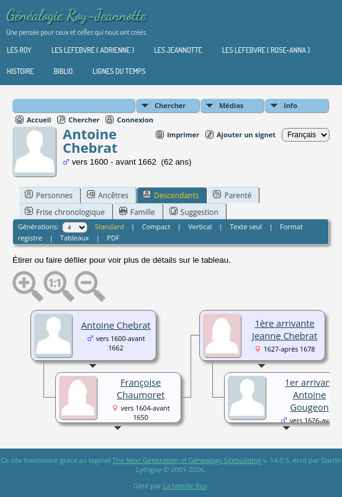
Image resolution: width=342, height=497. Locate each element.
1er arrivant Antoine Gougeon (310, 394)
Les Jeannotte (178, 50)
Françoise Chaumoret (140, 388)
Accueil (39, 119)
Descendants (171, 195)
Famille (137, 211)
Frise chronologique (65, 211)
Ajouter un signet (246, 134)
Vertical (200, 226)
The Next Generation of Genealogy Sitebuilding (186, 460)
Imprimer (183, 134)
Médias (231, 105)
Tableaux (74, 237)
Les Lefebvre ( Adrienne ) (93, 50)
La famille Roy (185, 485)
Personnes (49, 195)
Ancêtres (107, 195)
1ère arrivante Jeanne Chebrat (284, 329)
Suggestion (193, 211)
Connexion (135, 119)
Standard (109, 226)
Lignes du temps (118, 71)
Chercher (170, 105)
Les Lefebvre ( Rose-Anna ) (266, 50)
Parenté (232, 195)
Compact (156, 226)
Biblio (63, 71)
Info (290, 105)
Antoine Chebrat (116, 325)
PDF (113, 237)
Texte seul (246, 226)
